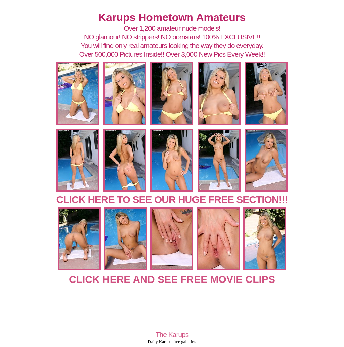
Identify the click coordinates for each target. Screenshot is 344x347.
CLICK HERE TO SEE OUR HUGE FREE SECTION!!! (172, 199)
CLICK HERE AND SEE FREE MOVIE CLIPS (172, 279)
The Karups (172, 334)
